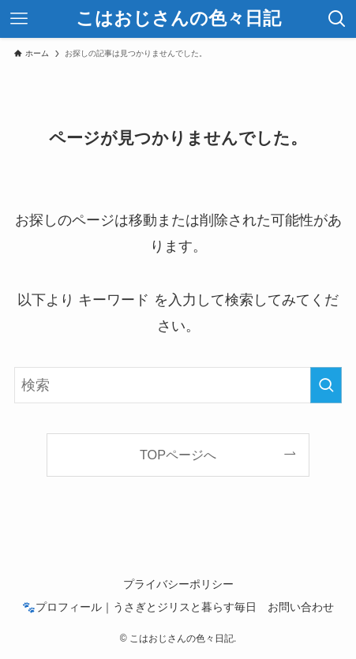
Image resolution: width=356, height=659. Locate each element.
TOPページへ (178, 454)
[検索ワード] (178, 385)
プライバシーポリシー (178, 584)
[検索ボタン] (337, 19)
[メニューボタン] (19, 19)
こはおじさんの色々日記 (178, 19)
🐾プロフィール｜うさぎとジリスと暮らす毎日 (139, 607)
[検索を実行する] (326, 385)
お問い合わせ (301, 607)
